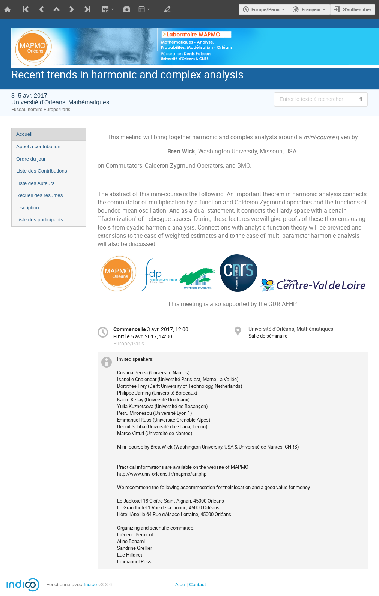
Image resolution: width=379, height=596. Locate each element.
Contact (197, 584)
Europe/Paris (265, 9)
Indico (90, 584)
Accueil (24, 134)
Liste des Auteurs (35, 183)
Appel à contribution (38, 146)
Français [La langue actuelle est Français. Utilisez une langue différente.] (311, 9)
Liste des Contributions (41, 171)
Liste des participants (39, 219)
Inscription (27, 207)
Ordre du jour (31, 159)
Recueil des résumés (39, 195)
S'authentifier (357, 9)
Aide (180, 584)
